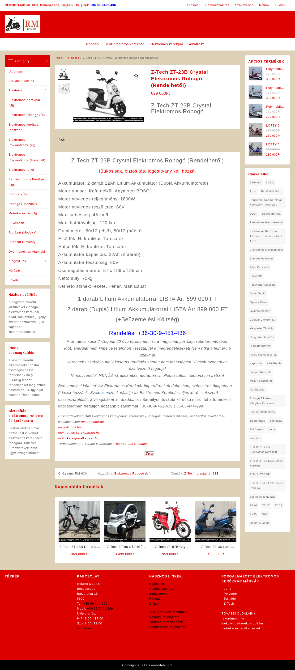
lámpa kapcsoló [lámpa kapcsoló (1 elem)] (261, 372)
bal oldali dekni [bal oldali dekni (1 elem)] (271, 191)
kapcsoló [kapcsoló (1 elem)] (256, 363)
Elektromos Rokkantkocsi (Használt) (27, 157)
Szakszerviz (158, 593)
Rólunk (154, 598)
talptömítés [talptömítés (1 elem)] (257, 420)
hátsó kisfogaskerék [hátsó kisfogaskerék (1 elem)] (263, 354)
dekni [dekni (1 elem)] (253, 213)
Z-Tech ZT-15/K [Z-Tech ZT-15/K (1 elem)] (260, 474)
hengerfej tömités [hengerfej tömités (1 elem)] (262, 328)
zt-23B (214, 473)
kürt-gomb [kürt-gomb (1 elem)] (274, 363)
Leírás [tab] (61, 140)
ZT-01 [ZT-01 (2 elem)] (253, 505)
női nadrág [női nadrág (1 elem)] (257, 389)
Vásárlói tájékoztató (164, 617)
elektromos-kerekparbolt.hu (79, 432)
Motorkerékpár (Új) (23, 213)
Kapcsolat (156, 583)
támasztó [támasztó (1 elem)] (276, 420)
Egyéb (13, 280)
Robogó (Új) (18, 194)
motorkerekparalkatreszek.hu (244, 628)
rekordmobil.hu (69, 427)
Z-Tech (189, 473)
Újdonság (16, 71)
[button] (136, 76)
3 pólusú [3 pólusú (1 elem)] (255, 182)
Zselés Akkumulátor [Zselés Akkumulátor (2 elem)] (263, 496)
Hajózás (15, 270)
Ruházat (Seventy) (23, 242)
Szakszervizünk (104, 393)
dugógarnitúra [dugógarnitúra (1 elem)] (271, 213)
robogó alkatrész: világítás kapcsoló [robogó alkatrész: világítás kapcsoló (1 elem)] (262, 401)
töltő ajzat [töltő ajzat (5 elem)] (257, 429)
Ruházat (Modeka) (22, 232)
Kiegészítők (17, 261)
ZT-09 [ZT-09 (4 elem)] (278, 505)
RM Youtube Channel (131, 443)
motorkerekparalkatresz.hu (78, 438)
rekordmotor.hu (92, 422)
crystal (202, 473)
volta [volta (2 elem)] (272, 429)
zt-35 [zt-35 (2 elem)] (253, 514)
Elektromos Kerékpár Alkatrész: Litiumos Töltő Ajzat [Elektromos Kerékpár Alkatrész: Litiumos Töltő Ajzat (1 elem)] (266, 236)
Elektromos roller (21, 169)
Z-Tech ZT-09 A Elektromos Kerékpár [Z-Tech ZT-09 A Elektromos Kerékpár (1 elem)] (263, 449)
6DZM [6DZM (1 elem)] (270, 182)
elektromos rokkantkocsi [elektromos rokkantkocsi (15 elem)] (266, 249)
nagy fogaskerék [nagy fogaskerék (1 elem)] (261, 380)
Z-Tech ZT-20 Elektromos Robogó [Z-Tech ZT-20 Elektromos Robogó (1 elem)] (266, 485)
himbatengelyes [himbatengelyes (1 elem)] (260, 345)
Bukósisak (16, 223)
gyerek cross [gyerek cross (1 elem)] (259, 302)
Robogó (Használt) (23, 204)
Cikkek (154, 603)
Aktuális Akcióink (21, 81)
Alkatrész (16, 90)
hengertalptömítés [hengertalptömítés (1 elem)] (262, 337)
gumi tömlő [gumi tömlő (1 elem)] (258, 293)
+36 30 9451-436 (103, 5)
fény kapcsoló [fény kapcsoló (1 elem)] (259, 267)
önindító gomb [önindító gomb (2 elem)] (260, 523)
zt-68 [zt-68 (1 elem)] (264, 514)
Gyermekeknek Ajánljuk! (27, 251)
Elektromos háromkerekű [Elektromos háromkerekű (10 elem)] (266, 222)
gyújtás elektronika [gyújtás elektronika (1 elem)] (262, 319)
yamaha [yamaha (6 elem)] (255, 438)
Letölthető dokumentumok (168, 612)
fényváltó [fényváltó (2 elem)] (256, 276)
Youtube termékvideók (166, 622)
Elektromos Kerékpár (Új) (24, 102)
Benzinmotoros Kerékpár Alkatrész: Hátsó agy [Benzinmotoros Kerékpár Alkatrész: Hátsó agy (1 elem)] (266, 202)
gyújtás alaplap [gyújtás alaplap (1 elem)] (260, 311)
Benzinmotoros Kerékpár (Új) (27, 182)
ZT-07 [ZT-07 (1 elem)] (266, 505)
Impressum (85, 628)
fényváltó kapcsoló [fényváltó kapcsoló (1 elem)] (263, 284)
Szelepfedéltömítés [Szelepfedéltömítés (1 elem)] (262, 412)
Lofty (227, 588)
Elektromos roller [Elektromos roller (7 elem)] (261, 258)
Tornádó (230, 598)
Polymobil (231, 593)
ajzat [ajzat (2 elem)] (253, 191)
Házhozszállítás (161, 588)
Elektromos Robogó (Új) (27, 115)
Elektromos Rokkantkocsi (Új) (22, 142)
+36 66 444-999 (95, 603)
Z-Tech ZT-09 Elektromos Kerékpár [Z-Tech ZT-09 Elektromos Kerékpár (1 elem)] (266, 463)
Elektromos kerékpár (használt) (24, 127)
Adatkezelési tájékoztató (167, 627)
